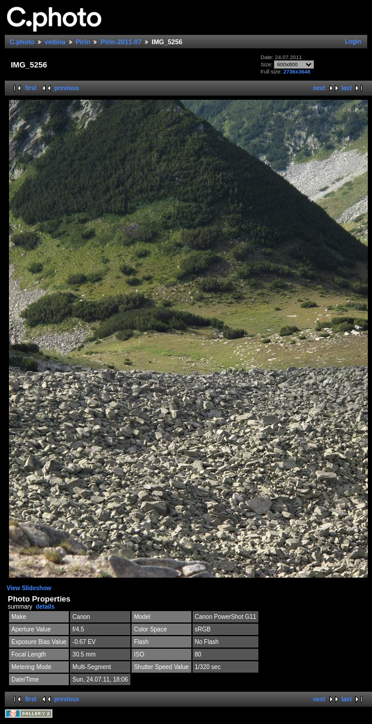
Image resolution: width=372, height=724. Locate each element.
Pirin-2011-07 (120, 41)
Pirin (83, 41)
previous (67, 88)
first (30, 88)
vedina (55, 41)
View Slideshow (29, 588)
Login (353, 41)
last (346, 88)
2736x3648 (296, 72)
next (319, 88)
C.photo (22, 41)
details (45, 606)
